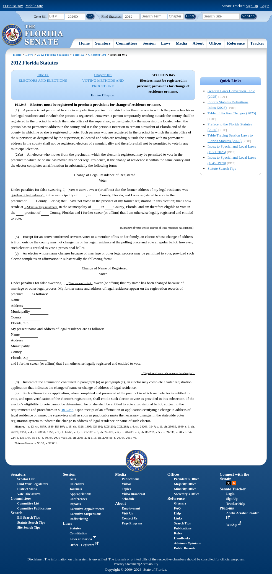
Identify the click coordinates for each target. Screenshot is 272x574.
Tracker (257, 43)
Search (16, 513)
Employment (131, 508)
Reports (75, 504)
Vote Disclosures (28, 494)
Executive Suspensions (85, 514)
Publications (130, 479)
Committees (126, 43)
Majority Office (185, 484)
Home (84, 43)
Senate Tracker (233, 489)
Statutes (75, 528)
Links (178, 518)
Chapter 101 (97, 54)
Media (181, 43)
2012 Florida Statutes (53, 54)
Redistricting (78, 519)
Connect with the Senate (234, 476)
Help (177, 513)
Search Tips (182, 523)
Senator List (26, 479)
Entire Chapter (103, 95)
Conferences (78, 499)
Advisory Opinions (187, 543)
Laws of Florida (83, 539)
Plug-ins (227, 508)
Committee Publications (34, 508)
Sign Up (252, 6)
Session (149, 43)
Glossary (180, 503)
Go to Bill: (40, 16)
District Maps (27, 489)
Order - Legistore (84, 545)
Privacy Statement (126, 564)
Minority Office (185, 489)
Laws (165, 43)
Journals (75, 489)
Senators (103, 43)
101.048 (67, 410)
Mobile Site (34, 6)
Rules (178, 533)
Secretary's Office (186, 494)
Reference (236, 43)
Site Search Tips (28, 527)
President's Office (186, 479)
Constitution (78, 533)
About (198, 43)
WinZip (234, 525)
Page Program (132, 523)
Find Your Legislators (32, 484)
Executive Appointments (86, 509)
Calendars (76, 484)
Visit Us (127, 513)
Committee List (28, 503)
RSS (234, 483)
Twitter (228, 483)
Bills (72, 479)
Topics (126, 489)
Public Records (185, 548)
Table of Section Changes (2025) (232, 113)
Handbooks (182, 538)
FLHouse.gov (13, 6)
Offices (215, 43)
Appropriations (80, 494)
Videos (126, 484)
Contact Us (130, 518)
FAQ (177, 508)
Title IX (78, 54)
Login (264, 6)
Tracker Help (235, 504)
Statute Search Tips (222, 168)
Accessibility (149, 564)
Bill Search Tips (28, 517)
